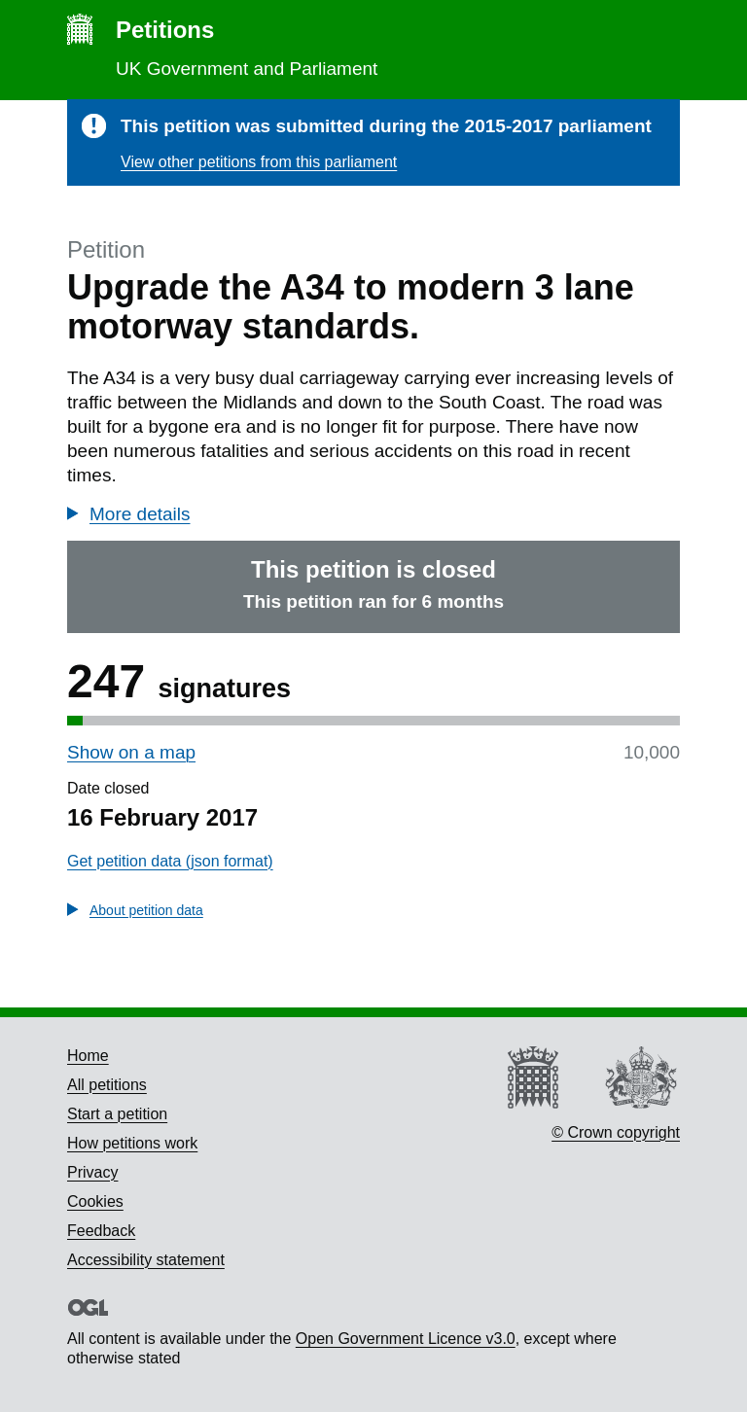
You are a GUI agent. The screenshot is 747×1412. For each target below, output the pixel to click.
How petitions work (132, 1143)
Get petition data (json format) (170, 861)
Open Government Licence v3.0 (406, 1338)
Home (88, 1055)
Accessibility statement (146, 1260)
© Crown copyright (615, 1132)
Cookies (95, 1201)
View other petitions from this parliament (259, 162)
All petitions (107, 1085)
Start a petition (117, 1114)
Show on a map (131, 752)
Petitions (165, 30)
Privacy (92, 1172)
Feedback (101, 1230)
